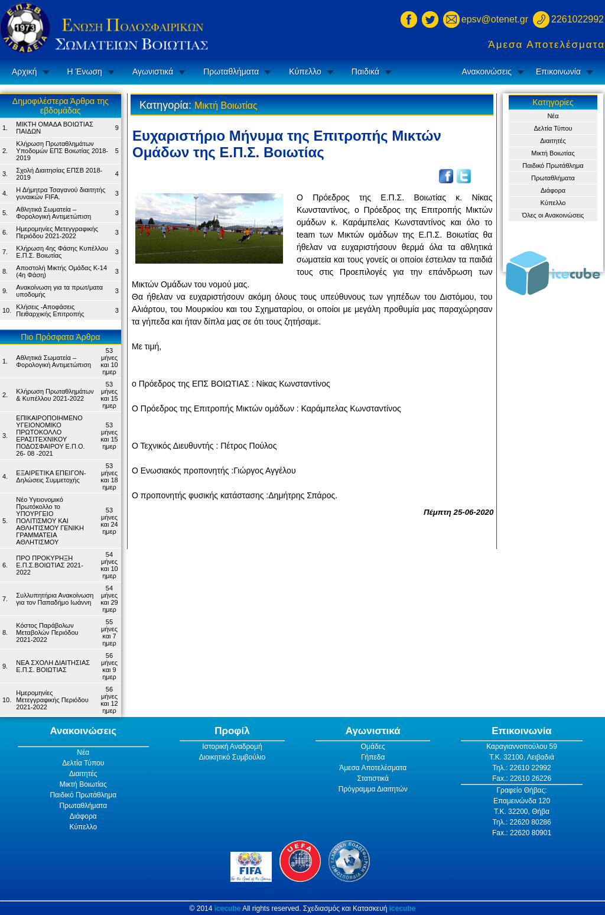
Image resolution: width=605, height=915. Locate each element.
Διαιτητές (553, 140)
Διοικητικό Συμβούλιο (232, 757)
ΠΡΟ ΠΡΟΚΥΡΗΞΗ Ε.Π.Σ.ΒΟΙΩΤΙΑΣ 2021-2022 (49, 565)
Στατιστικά (373, 778)
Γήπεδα (373, 757)
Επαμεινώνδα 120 (521, 801)
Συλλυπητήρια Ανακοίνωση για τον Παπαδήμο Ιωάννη (54, 599)
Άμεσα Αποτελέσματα (546, 44)
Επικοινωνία (558, 71)
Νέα (552, 115)
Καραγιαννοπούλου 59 (521, 746)
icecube (227, 908)
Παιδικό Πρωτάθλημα (552, 165)
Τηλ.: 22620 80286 (521, 822)
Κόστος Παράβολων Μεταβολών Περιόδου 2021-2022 (47, 632)
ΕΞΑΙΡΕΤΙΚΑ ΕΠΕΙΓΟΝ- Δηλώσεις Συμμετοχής (51, 476)
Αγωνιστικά (152, 71)
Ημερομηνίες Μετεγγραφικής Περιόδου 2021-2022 (57, 232)
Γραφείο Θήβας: (521, 790)
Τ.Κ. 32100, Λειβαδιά (521, 757)
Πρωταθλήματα (231, 71)
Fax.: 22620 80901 (521, 833)
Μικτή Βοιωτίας (552, 153)
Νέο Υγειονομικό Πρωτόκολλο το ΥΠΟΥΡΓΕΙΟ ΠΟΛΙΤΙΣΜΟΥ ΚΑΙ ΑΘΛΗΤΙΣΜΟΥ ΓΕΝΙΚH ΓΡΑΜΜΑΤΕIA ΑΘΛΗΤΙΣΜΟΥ (50, 521)
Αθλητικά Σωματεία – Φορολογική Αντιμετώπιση (53, 213)
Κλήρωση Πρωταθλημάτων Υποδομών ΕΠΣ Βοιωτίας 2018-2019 (62, 150)
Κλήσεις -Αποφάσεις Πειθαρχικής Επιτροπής (50, 310)
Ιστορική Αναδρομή (232, 746)
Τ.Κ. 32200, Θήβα (521, 811)
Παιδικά (365, 71)
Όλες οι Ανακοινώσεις (553, 215)
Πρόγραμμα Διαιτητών (373, 789)
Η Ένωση (84, 71)
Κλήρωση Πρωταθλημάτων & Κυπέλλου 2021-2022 (54, 395)
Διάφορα (553, 190)
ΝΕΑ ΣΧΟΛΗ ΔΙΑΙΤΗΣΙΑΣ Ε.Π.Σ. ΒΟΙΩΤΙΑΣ (53, 666)
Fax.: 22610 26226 (521, 778)
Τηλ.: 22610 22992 (521, 768)
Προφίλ (232, 730)
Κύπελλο (305, 71)
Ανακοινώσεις (486, 71)
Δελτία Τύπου (553, 128)
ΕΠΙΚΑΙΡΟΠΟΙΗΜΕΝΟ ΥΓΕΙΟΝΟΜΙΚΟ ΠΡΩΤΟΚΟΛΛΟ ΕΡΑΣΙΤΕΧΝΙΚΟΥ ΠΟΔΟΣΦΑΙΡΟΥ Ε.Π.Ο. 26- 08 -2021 (50, 435)
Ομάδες (373, 746)
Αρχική (24, 71)
